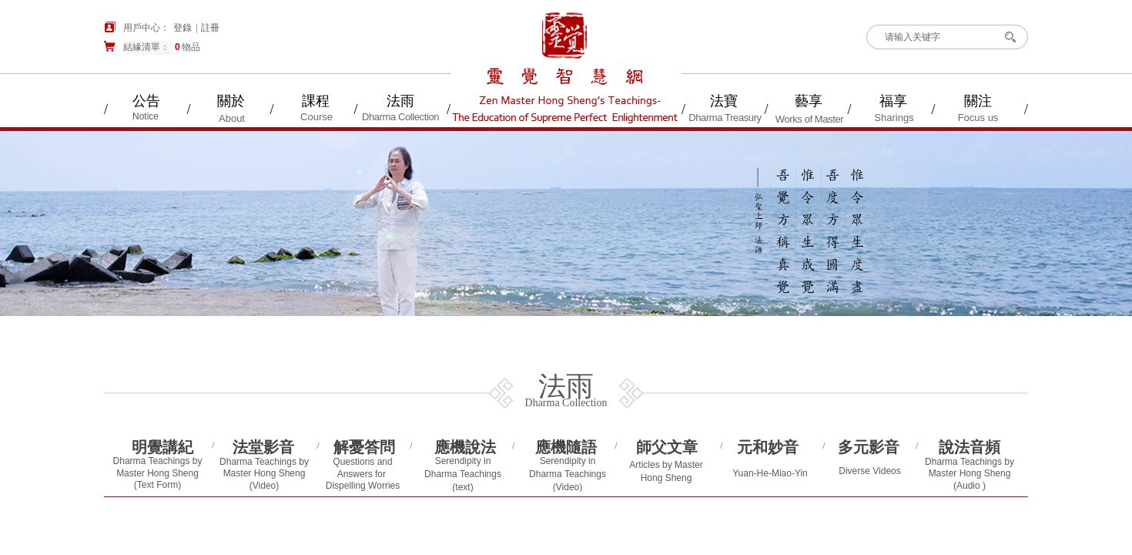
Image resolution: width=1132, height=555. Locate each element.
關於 (231, 101)
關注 (978, 101)
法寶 (724, 101)
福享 (893, 101)
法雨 (400, 101)
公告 (146, 101)
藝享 (808, 101)
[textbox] (935, 37)
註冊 (210, 27)
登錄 (182, 27)
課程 (316, 101)
